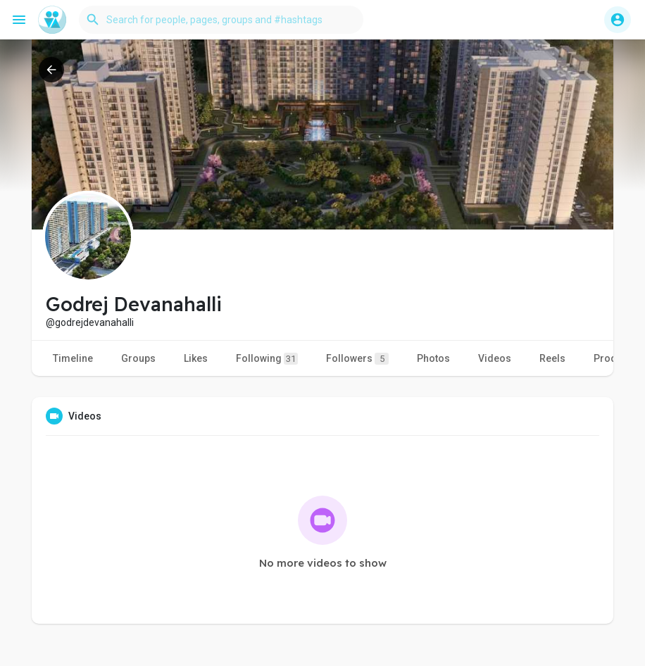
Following (267, 359)
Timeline (73, 358)
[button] (221, 20)
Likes (196, 358)
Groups (138, 358)
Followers (357, 359)
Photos (433, 358)
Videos (494, 358)
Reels (552, 358)
